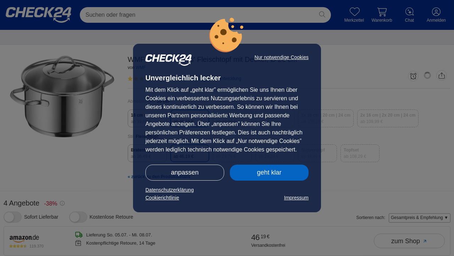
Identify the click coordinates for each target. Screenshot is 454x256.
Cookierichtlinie (162, 198)
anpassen (185, 172)
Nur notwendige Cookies (281, 57)
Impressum (296, 198)
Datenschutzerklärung (169, 190)
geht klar (269, 172)
